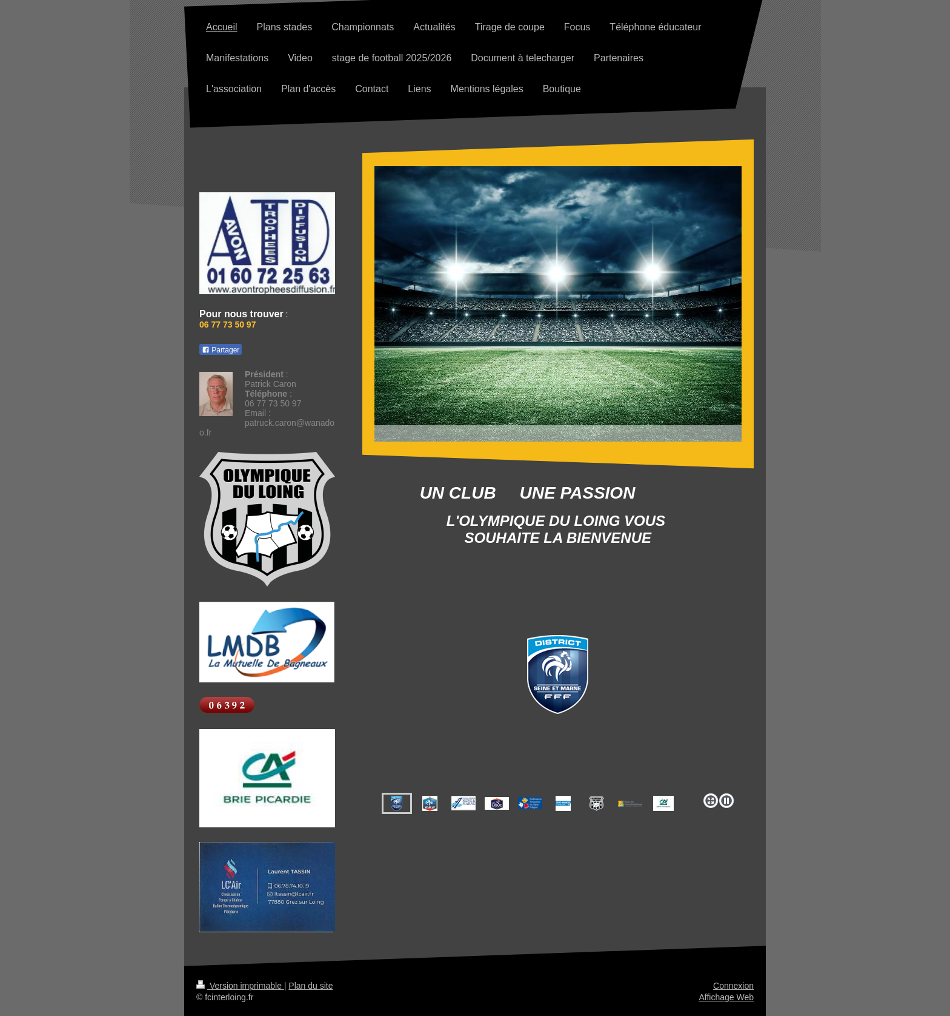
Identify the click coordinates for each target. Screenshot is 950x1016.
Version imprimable (240, 986)
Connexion (733, 986)
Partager (220, 350)
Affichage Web (726, 997)
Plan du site (310, 986)
